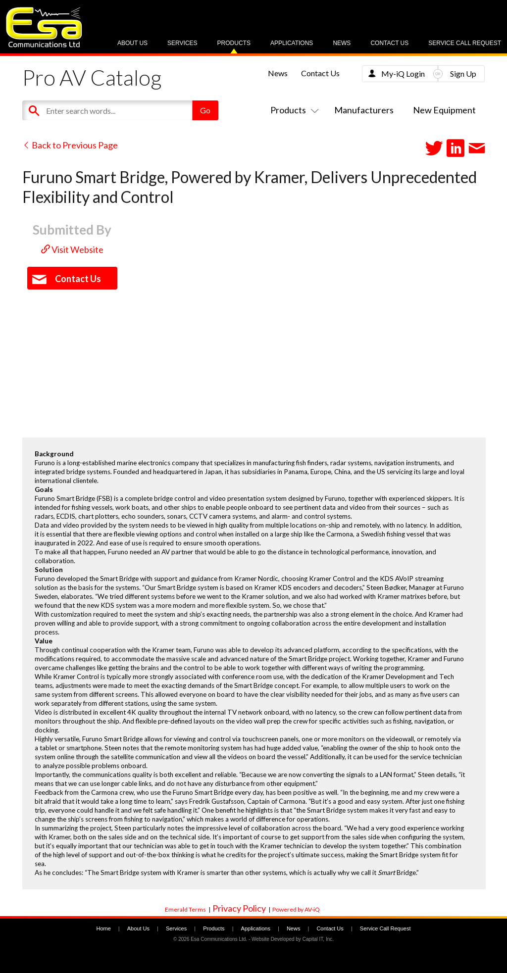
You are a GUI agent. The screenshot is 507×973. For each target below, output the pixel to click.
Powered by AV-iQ (296, 909)
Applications (291, 43)
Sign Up (463, 73)
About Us (132, 43)
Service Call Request (464, 43)
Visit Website (72, 249)
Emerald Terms (185, 909)
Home (103, 928)
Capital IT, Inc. (318, 939)
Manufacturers (364, 109)
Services (182, 43)
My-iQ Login (403, 73)
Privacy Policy (239, 908)
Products (234, 43)
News (342, 43)
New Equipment (444, 109)
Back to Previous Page (70, 145)
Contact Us (389, 43)
